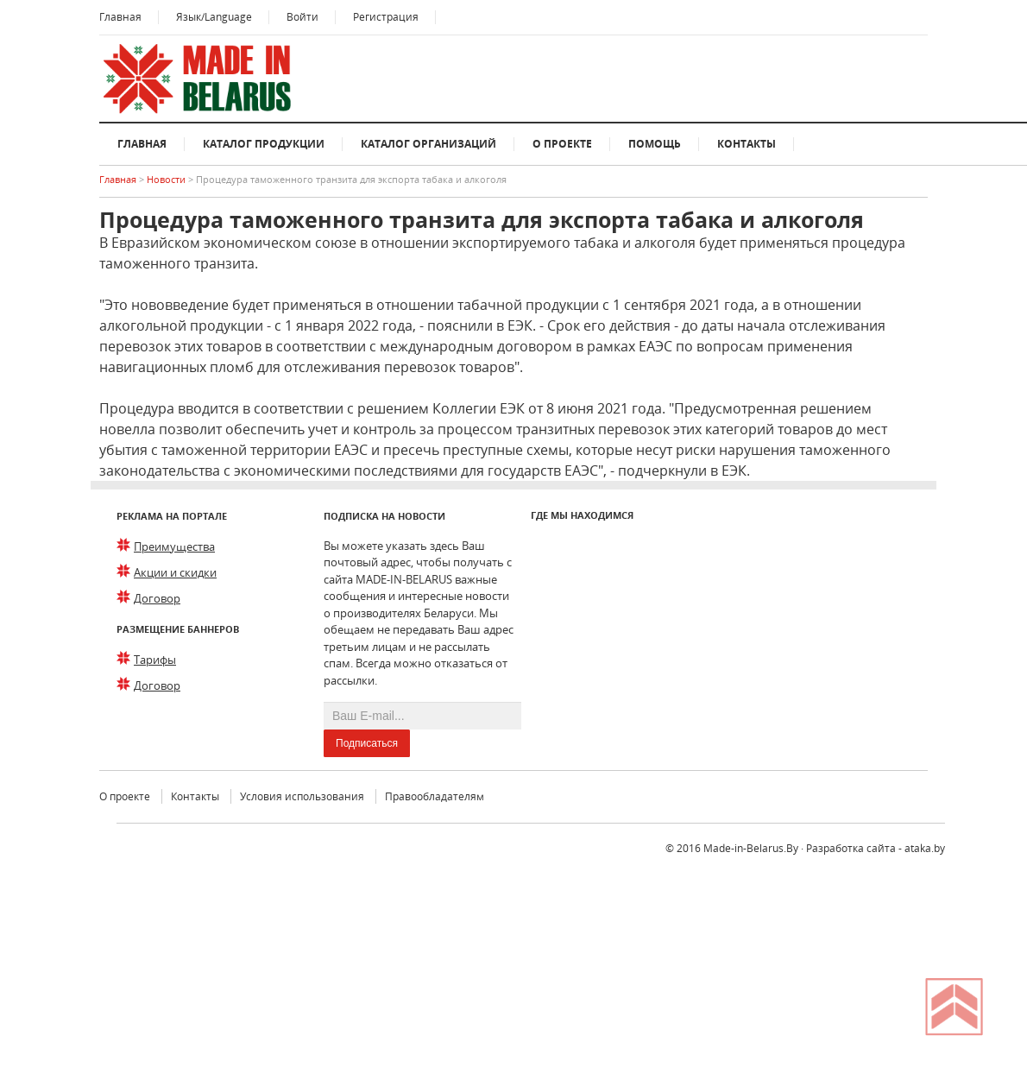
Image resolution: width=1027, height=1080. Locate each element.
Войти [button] (302, 16)
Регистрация (386, 16)
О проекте (562, 143)
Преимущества (174, 546)
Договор (157, 598)
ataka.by (924, 848)
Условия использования (302, 796)
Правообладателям (434, 796)
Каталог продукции (263, 143)
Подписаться (367, 743)
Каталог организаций (428, 143)
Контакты (746, 143)
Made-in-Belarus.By (750, 848)
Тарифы (155, 659)
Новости (167, 179)
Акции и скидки (175, 572)
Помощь (654, 143)
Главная (120, 16)
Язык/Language (214, 16)
